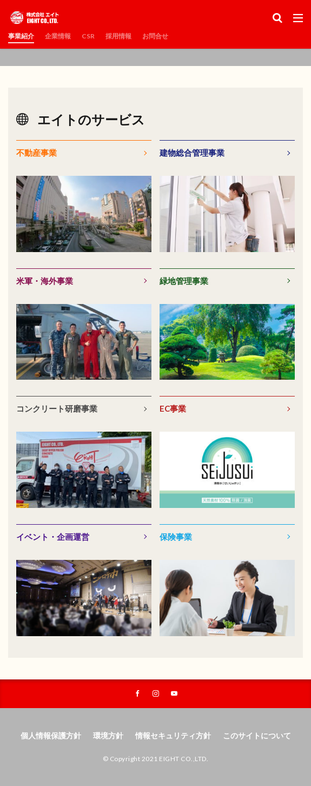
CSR (88, 36)
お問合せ (155, 36)
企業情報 (58, 36)
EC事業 (173, 408)
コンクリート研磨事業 (56, 408)
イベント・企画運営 (52, 536)
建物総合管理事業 (192, 152)
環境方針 (108, 735)
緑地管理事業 (184, 281)
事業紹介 (21, 36)
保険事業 (176, 536)
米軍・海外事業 (44, 281)
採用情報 (118, 36)
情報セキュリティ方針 (173, 735)
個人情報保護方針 (51, 735)
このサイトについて (257, 735)
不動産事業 (36, 152)
